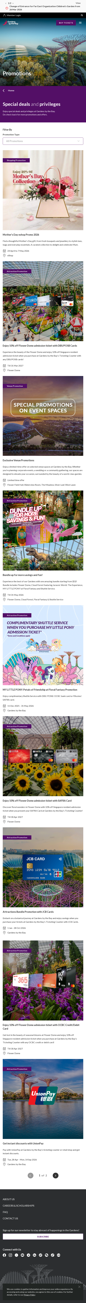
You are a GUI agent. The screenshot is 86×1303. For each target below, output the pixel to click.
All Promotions (14, 141)
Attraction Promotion (17, 271)
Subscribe (43, 1236)
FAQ (5, 1212)
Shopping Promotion (16, 160)
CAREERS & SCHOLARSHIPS (18, 1205)
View (78, 3)
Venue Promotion (15, 386)
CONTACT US (10, 1218)
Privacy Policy (29, 1295)
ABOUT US (9, 1199)
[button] (82, 15)
